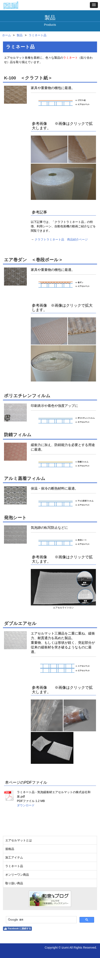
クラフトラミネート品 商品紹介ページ (61, 239)
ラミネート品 (37, 35)
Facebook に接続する (17, 928)
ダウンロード (26, 805)
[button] (94, 5)
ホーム (6, 35)
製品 (20, 35)
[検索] (41, 919)
